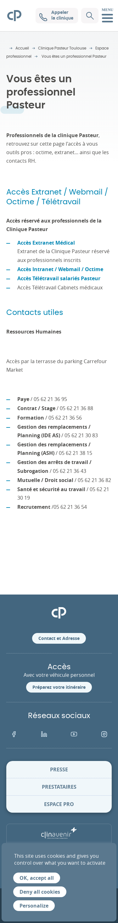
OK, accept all (37, 877)
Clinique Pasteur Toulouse (62, 48)
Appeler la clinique (56, 15)
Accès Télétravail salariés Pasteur (58, 278)
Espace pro (59, 804)
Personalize (34, 905)
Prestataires (59, 786)
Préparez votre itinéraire (59, 687)
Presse (59, 769)
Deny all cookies (40, 891)
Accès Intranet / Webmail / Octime (60, 269)
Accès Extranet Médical (46, 242)
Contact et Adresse (59, 638)
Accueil (22, 48)
